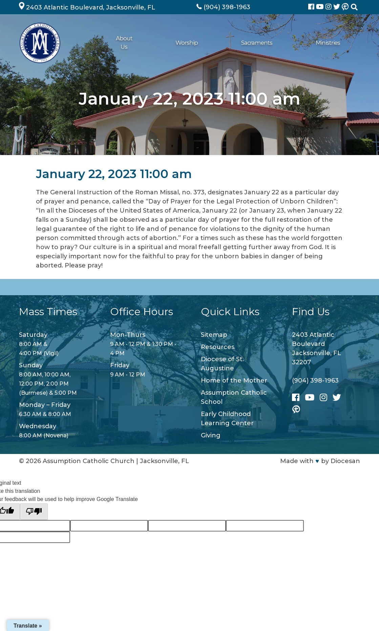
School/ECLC (309, 42)
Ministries (199, 42)
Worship (126, 42)
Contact (345, 42)
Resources (217, 347)
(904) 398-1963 (315, 380)
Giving (276, 42)
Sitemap (214, 335)
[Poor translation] (34, 511)
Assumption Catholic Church (88, 461)
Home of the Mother (234, 380)
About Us (94, 42)
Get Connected (239, 42)
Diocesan (345, 461)
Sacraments (162, 42)
